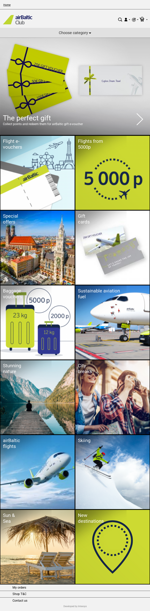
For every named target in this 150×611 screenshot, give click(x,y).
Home (7, 4)
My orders (19, 587)
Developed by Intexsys (75, 606)
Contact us (19, 600)
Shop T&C (19, 594)
